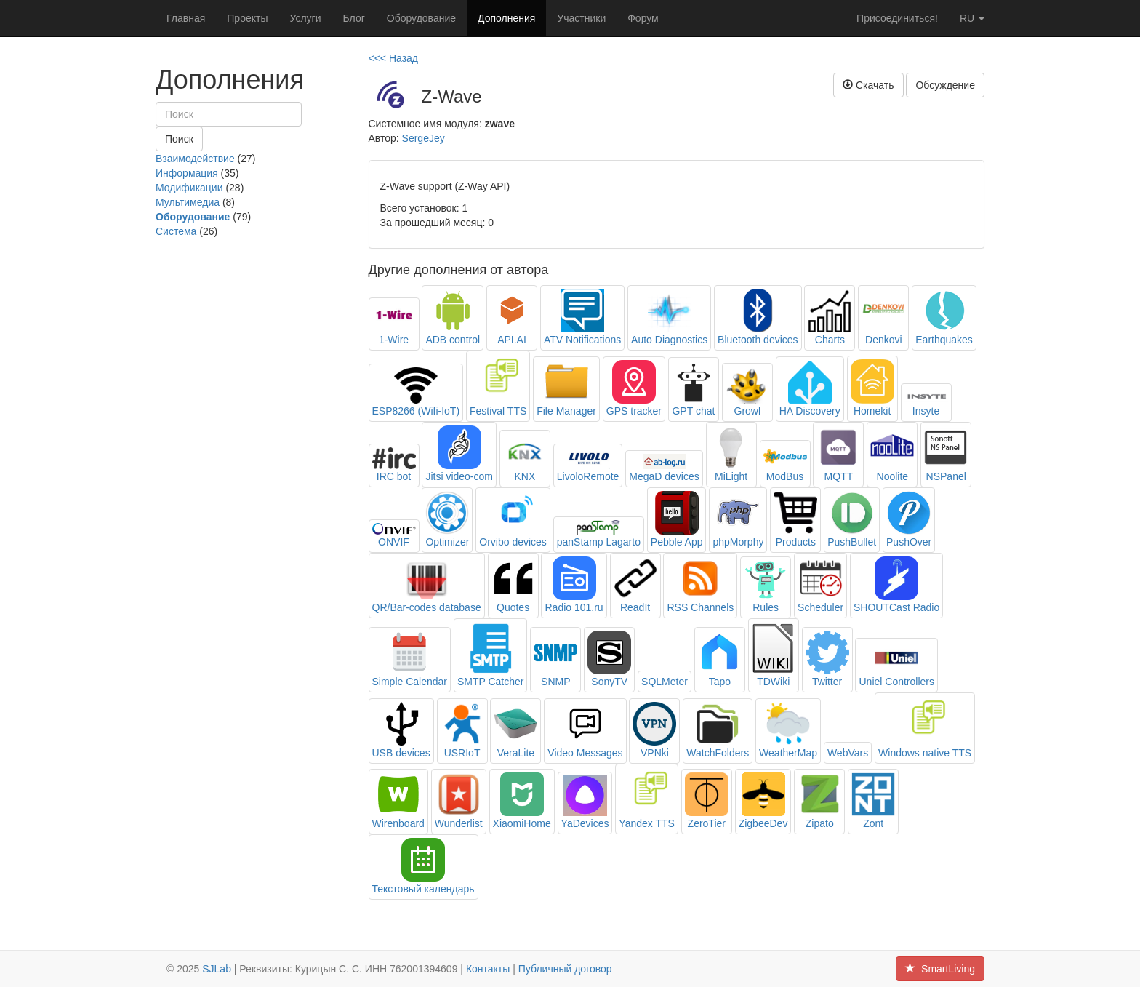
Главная (185, 18)
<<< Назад (394, 58)
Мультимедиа (188, 202)
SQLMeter (664, 681)
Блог (354, 18)
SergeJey (423, 138)
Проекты (247, 18)
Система (176, 231)
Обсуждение (945, 85)
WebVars (847, 753)
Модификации (189, 187)
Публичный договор (565, 969)
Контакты (488, 969)
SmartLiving (940, 969)
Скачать (868, 85)
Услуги (305, 18)
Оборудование (421, 18)
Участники (581, 18)
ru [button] (972, 18)
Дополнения (506, 18)
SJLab (216, 969)
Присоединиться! (897, 18)
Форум (643, 18)
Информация (187, 173)
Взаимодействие (195, 158)
